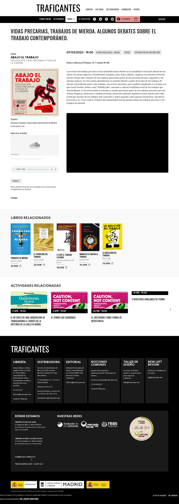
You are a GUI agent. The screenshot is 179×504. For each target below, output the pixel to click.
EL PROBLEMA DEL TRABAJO (41, 255)
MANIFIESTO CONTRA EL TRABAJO (89, 255)
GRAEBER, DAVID (16, 261)
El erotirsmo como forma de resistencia (106, 319)
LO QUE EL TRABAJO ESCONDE (64, 256)
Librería (19, 362)
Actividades (59, 18)
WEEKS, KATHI (39, 260)
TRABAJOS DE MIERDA (19, 258)
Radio (69, 18)
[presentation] (170, 309)
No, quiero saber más (29, 498)
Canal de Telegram (20, 399)
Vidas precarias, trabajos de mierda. (33, 158)
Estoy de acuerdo (159, 495)
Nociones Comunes (99, 363)
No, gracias (173, 495)
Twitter (100, 19)
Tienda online (45, 18)
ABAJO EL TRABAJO (24, 57)
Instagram (106, 19)
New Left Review (155, 363)
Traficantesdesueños (16, 158)
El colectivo (84, 18)
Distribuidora (112, 9)
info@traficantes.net (23, 459)
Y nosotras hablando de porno (148, 299)
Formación (126, 9)
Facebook (94, 19)
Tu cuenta (125, 18)
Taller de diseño (130, 363)
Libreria (89, 9)
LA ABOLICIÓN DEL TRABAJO (110, 254)
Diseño (137, 9)
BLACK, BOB (107, 258)
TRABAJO (14, 198)
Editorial (99, 9)
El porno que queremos (63, 317)
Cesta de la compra (136, 19)
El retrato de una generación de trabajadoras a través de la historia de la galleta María (28, 320)
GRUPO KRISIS (84, 260)
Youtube (112, 19)
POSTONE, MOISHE (63, 260)
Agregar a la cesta (20, 266)
